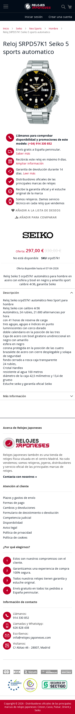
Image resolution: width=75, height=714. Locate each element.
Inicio (6, 28)
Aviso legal (10, 527)
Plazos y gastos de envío (19, 498)
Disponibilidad (13, 522)
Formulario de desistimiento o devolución (31, 513)
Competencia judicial (17, 517)
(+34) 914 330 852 (40, 143)
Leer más (29, 173)
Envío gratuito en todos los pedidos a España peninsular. (38, 590)
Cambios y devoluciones (19, 508)
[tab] (37, 292)
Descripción (11, 293)
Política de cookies (15, 537)
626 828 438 (21, 627)
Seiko (19, 28)
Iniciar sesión (34, 17)
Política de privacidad (17, 532)
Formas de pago (13, 503)
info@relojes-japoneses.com (32, 637)
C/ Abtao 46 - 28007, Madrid (31, 647)
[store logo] (37, 6)
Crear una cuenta (60, 17)
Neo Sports (35, 28)
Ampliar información (30, 163)
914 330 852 (21, 618)
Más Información (14, 396)
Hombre (53, 28)
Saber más (23, 153)
